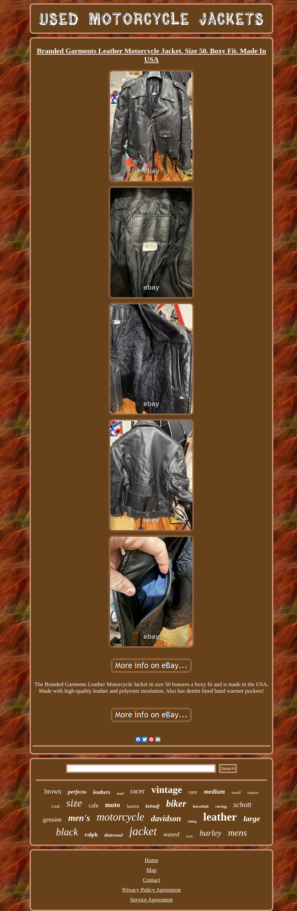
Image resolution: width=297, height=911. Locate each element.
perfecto (77, 792)
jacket (143, 831)
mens (237, 832)
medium (214, 791)
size (74, 803)
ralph (91, 834)
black (67, 832)
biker (176, 803)
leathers (101, 792)
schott (243, 805)
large (251, 818)
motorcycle (120, 817)
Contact (151, 880)
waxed (171, 834)
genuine (52, 819)
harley (210, 833)
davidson (166, 818)
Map (151, 870)
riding (192, 821)
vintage (166, 789)
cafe (93, 805)
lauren (133, 806)
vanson (253, 792)
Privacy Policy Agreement (151, 890)
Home (152, 860)
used (120, 793)
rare (192, 792)
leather (220, 817)
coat (56, 806)
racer (137, 791)
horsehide (201, 806)
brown (52, 791)
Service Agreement (151, 900)
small (236, 792)
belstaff (152, 806)
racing (221, 806)
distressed (113, 835)
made (189, 836)
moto (112, 805)
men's (79, 818)
